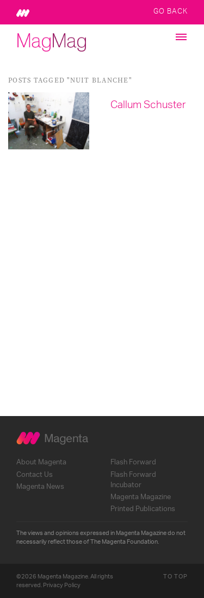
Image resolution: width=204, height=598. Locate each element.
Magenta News (40, 486)
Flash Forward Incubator (133, 480)
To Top (175, 577)
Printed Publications (142, 509)
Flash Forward (133, 462)
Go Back (170, 11)
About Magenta (41, 462)
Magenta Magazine (140, 497)
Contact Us (34, 475)
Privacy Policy (62, 585)
